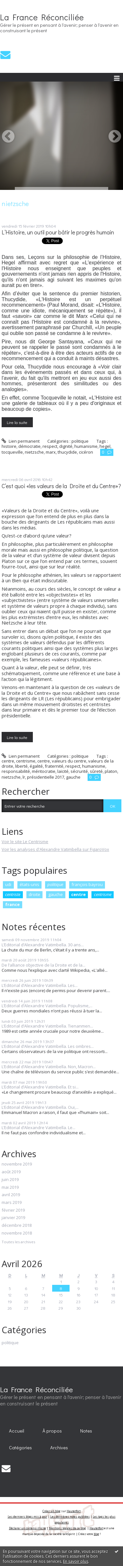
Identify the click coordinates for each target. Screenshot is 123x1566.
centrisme (102, 894)
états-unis (29, 884)
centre (78, 894)
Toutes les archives (18, 1242)
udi (8, 884)
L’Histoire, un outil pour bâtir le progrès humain (58, 232)
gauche (55, 894)
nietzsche (34, 452)
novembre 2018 (17, 1233)
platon (111, 771)
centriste (12, 894)
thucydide (67, 452)
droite (34, 894)
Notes (86, 1431)
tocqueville (12, 452)
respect (50, 446)
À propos (52, 1431)
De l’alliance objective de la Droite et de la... (43, 965)
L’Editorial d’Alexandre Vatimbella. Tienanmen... (47, 1026)
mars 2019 (12, 1202)
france (12, 904)
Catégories (20, 1447)
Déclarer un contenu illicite (27, 1528)
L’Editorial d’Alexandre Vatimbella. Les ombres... (48, 1046)
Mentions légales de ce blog (67, 1528)
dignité (65, 446)
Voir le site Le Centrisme (25, 841)
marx (51, 452)
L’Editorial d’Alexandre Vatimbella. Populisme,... (47, 1006)
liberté (21, 766)
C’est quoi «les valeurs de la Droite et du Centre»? (61, 486)
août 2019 (11, 1172)
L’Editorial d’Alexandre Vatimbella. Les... (40, 985)
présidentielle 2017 (45, 777)
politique (55, 884)
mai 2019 (10, 1187)
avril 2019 (11, 1194)
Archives (59, 1447)
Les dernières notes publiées (70, 1516)
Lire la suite (17, 422)
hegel (104, 446)
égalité (36, 766)
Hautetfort (73, 1511)
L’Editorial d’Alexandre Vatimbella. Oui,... (40, 1107)
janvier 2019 (13, 1217)
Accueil (16, 1431)
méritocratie (43, 771)
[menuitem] (16, 1431)
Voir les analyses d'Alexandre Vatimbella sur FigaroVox (55, 849)
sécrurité (79, 771)
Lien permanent (21, 441)
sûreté (96, 771)
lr (24, 777)
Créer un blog (52, 1511)
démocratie (29, 446)
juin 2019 (10, 1179)
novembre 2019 (17, 1164)
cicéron (86, 452)
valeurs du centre (69, 761)
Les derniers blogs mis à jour (27, 1516)
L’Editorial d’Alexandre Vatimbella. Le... (38, 1127)
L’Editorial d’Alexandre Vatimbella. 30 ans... (43, 945)
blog (96, 1534)
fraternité (54, 766)
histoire (9, 446)
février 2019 (13, 1210)
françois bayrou (87, 884)
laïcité (63, 771)
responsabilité (16, 771)
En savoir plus (75, 1561)
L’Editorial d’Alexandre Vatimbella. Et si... (40, 1087)
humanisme (86, 446)
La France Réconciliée (42, 17)
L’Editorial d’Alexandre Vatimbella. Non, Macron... (49, 1066)
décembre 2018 (17, 1225)
